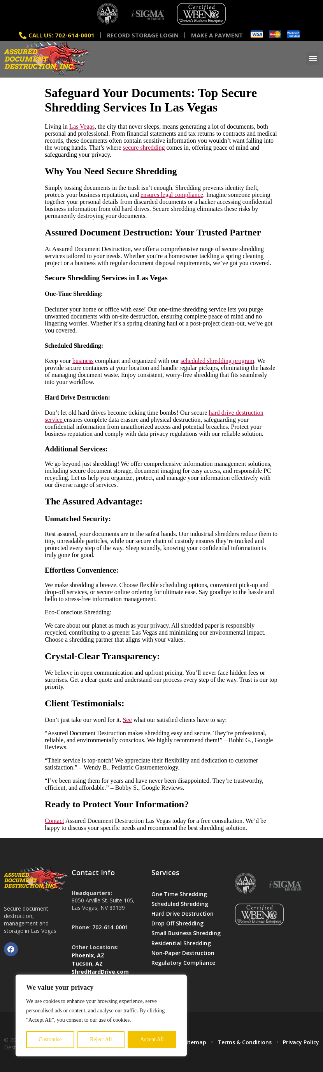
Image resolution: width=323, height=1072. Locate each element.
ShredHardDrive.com (100, 971)
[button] (312, 58)
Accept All (151, 1039)
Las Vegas (82, 126)
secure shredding (144, 147)
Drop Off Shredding (177, 923)
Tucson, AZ (87, 963)
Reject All (101, 1039)
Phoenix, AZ (88, 955)
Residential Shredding (181, 943)
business (82, 360)
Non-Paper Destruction (182, 953)
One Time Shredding (179, 894)
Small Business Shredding (186, 933)
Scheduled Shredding (179, 903)
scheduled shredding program (217, 360)
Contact (54, 820)
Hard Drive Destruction (182, 913)
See (127, 719)
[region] (101, 1015)
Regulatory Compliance (183, 962)
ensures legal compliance (171, 194)
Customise (50, 1039)
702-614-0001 (110, 927)
